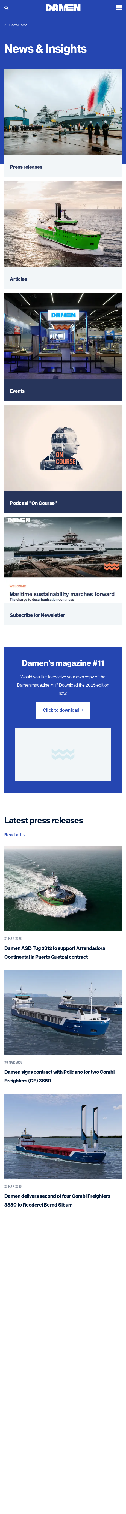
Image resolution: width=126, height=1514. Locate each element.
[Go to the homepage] (63, 7)
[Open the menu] (119, 7)
